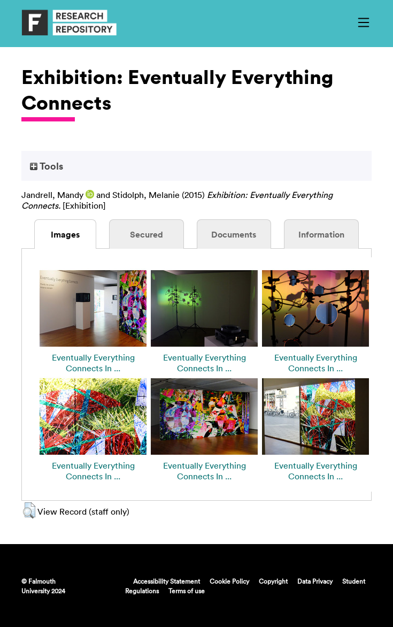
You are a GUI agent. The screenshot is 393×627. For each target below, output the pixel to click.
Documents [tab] (233, 234)
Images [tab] (65, 234)
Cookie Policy (229, 581)
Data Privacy (315, 581)
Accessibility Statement (166, 581)
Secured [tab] (146, 234)
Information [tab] (321, 234)
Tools (46, 165)
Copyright (273, 581)
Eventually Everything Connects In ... (93, 362)
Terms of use (186, 590)
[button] (29, 510)
